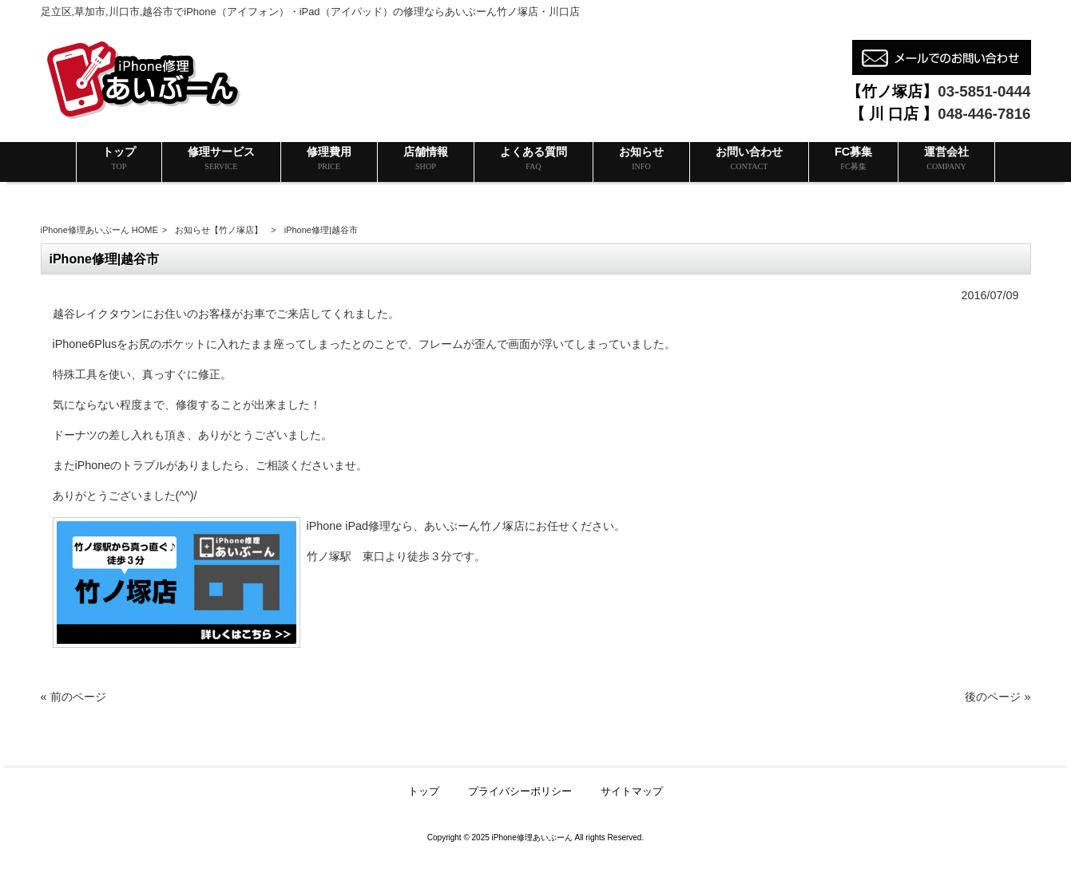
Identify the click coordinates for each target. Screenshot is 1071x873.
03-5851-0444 (984, 91)
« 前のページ (73, 696)
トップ (423, 791)
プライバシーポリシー (520, 791)
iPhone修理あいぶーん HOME (99, 230)
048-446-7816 (984, 113)
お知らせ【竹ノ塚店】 (219, 230)
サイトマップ (632, 791)
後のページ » (997, 696)
